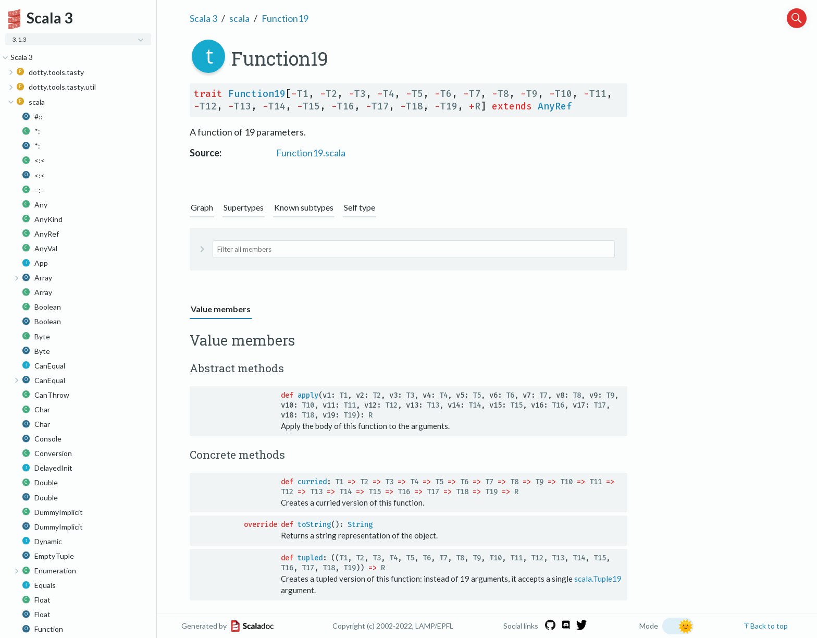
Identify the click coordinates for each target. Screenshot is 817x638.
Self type (359, 207)
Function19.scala (310, 152)
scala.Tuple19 (598, 578)
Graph (202, 207)
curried (312, 482)
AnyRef (555, 106)
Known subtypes (303, 207)
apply (308, 395)
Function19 (285, 18)
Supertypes (244, 207)
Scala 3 (203, 18)
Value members (221, 309)
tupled (310, 558)
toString (314, 525)
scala (239, 18)
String (360, 525)
